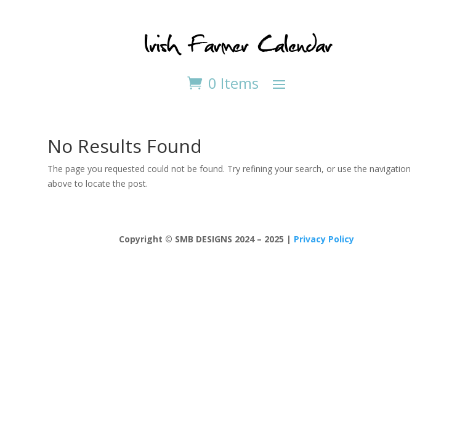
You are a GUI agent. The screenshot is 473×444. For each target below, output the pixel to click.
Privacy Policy (324, 239)
